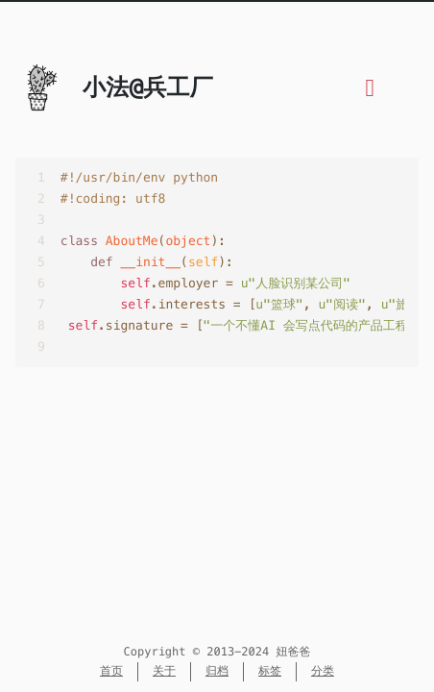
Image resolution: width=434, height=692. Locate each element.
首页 (111, 671)
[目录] (370, 92)
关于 (164, 671)
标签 (269, 671)
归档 (217, 671)
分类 (322, 671)
